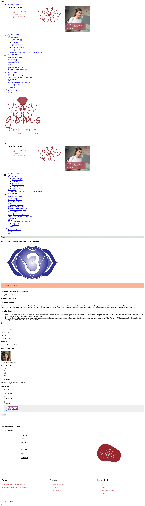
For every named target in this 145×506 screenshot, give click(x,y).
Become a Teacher (58, 490)
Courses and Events (11, 4)
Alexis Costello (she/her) (8, 362)
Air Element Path (17, 39)
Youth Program (16, 49)
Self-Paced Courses (18, 13)
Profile (7, 89)
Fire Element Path (17, 41)
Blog (9, 64)
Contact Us (11, 87)
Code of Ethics (12, 79)
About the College (10, 72)
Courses (103, 484)
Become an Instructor (19, 16)
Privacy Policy (16, 84)
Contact (55, 487)
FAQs (10, 81)
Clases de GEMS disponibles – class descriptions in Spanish (26, 52)
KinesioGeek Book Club (15, 67)
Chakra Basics (12, 59)
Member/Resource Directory (17, 69)
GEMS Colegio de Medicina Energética (20, 77)
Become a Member (13, 54)
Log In (10, 92)
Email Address (25, 450)
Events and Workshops (19, 11)
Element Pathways (13, 37)
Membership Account (14, 91)
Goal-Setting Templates (15, 61)
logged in (11, 383)
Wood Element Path (18, 47)
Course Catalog (17, 14)
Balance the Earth (13, 62)
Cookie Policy (16, 86)
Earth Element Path (17, 42)
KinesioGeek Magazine (15, 57)
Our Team (11, 74)
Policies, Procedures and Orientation (19, 82)
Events (103, 487)
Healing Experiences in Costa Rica (18, 76)
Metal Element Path (18, 44)
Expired (3, 414)
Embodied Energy (13, 34)
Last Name (24, 442)
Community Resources (15, 66)
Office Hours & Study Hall (17, 71)
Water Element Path (18, 46)
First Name (24, 435)
